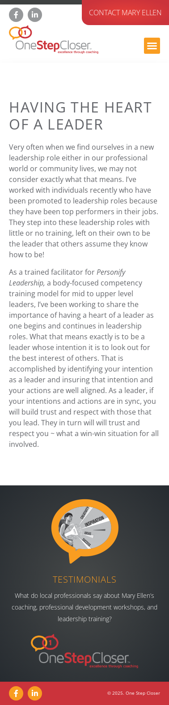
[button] (152, 46)
